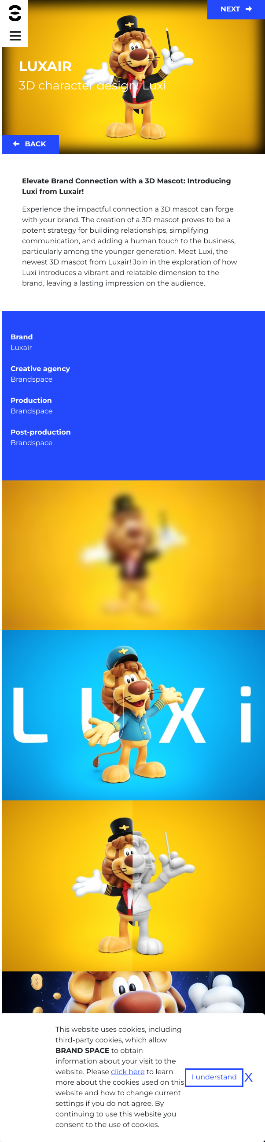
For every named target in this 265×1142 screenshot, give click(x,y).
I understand (214, 1077)
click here (128, 1072)
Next (236, 9)
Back (29, 144)
